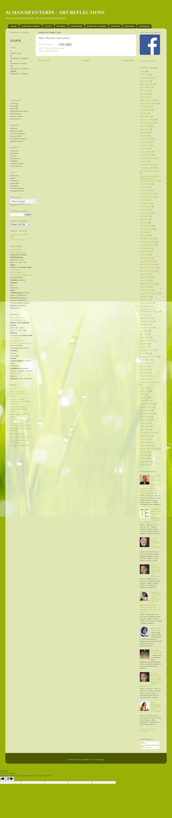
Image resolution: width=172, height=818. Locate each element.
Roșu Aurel (144, 366)
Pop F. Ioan (144, 334)
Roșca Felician (145, 363)
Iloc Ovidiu (144, 223)
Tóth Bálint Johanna (147, 433)
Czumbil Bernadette (147, 168)
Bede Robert (144, 94)
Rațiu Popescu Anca (147, 350)
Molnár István (145, 280)
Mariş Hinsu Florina (147, 264)
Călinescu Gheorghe (147, 119)
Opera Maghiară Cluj (18, 434)
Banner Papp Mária (147, 84)
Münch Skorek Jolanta (148, 284)
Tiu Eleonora (144, 423)
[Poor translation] (10, 779)
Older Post (128, 60)
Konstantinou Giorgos (148, 242)
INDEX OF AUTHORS (96, 26)
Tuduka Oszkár (145, 436)
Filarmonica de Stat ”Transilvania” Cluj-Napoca (20, 424)
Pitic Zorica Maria (146, 328)
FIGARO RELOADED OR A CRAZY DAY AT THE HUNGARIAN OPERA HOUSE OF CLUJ (151, 679)
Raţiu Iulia (143, 347)
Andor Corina (145, 74)
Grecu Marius (145, 210)
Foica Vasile (144, 187)
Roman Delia (144, 353)
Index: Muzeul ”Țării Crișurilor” (147, 730)
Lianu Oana (144, 255)
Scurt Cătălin (144, 373)
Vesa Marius (144, 452)
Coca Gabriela (145, 145)
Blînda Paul (144, 97)
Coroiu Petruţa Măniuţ (148, 158)
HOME (14, 26)
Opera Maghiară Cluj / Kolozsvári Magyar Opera (149, 310)
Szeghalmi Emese (146, 407)
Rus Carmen (144, 369)
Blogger (101, 759)
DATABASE (144, 26)
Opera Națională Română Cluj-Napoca (19, 441)
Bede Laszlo (144, 90)
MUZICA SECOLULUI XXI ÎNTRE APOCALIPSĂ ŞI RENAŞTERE (156, 570)
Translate (25, 205)
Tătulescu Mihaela (146, 413)
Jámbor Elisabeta (146, 229)
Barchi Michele (145, 87)
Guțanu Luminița (146, 213)
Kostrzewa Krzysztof (147, 245)
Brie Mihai (144, 113)
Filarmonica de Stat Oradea (20, 420)
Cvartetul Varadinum (147, 164)
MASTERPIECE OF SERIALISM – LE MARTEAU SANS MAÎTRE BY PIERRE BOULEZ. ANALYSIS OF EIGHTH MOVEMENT (151, 484)
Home (86, 60)
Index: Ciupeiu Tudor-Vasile (156, 629)
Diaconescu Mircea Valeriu (150, 171)
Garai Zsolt (144, 200)
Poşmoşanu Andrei (146, 340)
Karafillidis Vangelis (147, 239)
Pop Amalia (144, 331)
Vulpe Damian (145, 462)
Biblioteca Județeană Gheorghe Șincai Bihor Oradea (18, 409)
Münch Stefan (145, 287)
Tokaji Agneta (145, 426)
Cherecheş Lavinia (57, 48)
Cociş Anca (144, 148)
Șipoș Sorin (144, 379)
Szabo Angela (145, 401)
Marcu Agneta (145, 258)
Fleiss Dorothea (145, 184)
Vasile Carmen (145, 446)
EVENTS (48, 26)
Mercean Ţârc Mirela (147, 271)
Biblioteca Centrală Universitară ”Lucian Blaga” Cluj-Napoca (20, 401)
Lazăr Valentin (145, 251)
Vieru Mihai (144, 455)
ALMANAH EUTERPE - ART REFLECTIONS (55, 12)
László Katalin (145, 248)
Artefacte (13, 388)
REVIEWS (61, 26)
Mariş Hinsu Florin (147, 261)
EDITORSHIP (76, 26)
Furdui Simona (145, 190)
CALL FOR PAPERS (147, 61)
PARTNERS (129, 26)
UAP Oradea (144, 439)
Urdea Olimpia (145, 442)
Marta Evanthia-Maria (148, 268)
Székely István (145, 410)
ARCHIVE (115, 26)
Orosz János (144, 315)
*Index (46, 48)
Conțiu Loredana (146, 152)
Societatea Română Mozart (20, 446)
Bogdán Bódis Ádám (147, 100)
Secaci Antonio (145, 376)
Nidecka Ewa (144, 300)
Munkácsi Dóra (145, 290)
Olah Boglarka (145, 306)
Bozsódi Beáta (145, 107)
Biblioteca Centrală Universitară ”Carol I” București (18, 394)
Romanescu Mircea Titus (149, 356)
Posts (144, 743)
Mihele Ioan (144, 274)
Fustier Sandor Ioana (147, 194)
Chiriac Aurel (145, 129)
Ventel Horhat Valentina (148, 449)
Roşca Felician (145, 360)
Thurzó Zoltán (145, 420)
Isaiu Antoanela (145, 226)
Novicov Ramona (146, 303)
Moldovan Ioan (145, 277)
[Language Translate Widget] (23, 201)
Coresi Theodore (146, 155)
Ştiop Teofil (144, 397)
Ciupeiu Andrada (146, 139)
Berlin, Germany (52, 51)
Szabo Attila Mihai (146, 404)
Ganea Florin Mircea (147, 197)
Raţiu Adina (144, 344)
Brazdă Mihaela (145, 110)
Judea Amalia (145, 235)
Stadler (142, 394)
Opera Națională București (19, 437)
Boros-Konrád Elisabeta (148, 103)
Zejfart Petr (144, 465)
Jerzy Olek (144, 232)
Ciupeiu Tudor (145, 142)
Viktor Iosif (144, 458)
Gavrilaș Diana (145, 203)
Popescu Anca (145, 337)
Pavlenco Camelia (146, 321)
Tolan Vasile (144, 429)
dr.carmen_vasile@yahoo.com (21, 275)
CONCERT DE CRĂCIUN (156, 652)
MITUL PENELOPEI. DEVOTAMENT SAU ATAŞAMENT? (156, 707)
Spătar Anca (144, 391)
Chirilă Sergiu (145, 132)
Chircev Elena (145, 126)
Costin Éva (144, 161)
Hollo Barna (144, 219)
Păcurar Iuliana (145, 318)
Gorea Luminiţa (145, 206)
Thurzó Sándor (145, 417)
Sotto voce (143, 388)
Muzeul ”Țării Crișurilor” (149, 293)
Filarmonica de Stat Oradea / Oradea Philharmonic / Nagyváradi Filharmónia (150, 178)
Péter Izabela (144, 324)
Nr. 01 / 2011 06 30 (17, 240)
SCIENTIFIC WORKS (30, 26)
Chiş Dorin (144, 136)
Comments (146, 747)
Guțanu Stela (144, 216)
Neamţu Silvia (145, 296)
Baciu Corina (144, 81)
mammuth (84, 759)
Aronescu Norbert (146, 78)
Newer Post (44, 60)
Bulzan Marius (145, 116)
